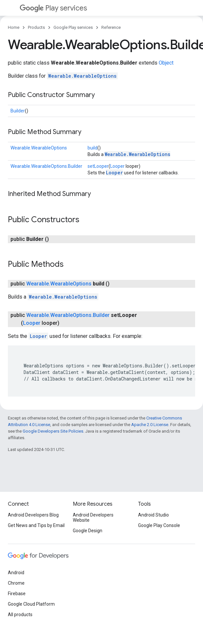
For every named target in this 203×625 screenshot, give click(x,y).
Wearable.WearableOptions (82, 76)
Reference (111, 27)
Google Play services (73, 27)
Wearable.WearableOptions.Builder (46, 166)
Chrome (16, 583)
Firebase (17, 593)
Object (166, 63)
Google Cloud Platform (31, 604)
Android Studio (153, 515)
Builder (17, 110)
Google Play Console (159, 525)
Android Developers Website (93, 517)
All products (20, 614)
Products (36, 27)
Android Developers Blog (33, 515)
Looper (117, 166)
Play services (53, 8)
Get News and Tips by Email (36, 525)
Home (13, 27)
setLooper (98, 166)
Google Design (87, 530)
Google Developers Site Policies (53, 431)
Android (16, 572)
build (92, 147)
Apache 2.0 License (149, 424)
